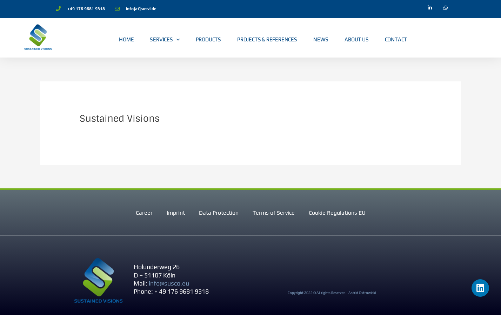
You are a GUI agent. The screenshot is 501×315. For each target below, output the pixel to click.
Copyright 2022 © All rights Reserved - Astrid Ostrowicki (332, 293)
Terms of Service (274, 212)
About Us (356, 39)
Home (126, 39)
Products (208, 39)
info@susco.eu (169, 283)
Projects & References (267, 39)
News (320, 39)
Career (144, 212)
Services (164, 39)
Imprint (176, 212)
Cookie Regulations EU (337, 212)
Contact (396, 39)
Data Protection (219, 212)
